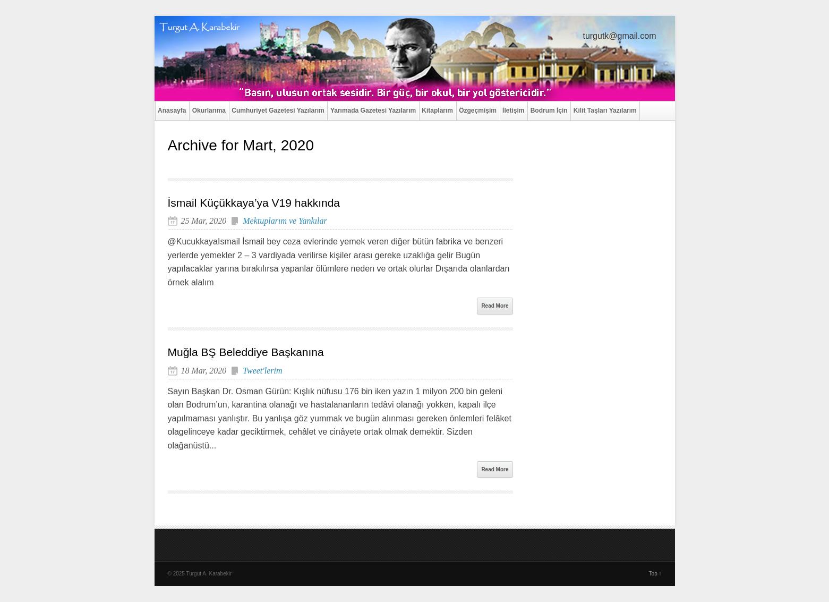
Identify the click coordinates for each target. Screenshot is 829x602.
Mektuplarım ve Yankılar (285, 220)
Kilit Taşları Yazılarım (605, 110)
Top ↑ (655, 573)
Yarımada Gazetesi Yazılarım (373, 110)
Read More (494, 306)
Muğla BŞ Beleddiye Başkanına (246, 352)
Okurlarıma (209, 110)
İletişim (513, 110)
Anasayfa (172, 110)
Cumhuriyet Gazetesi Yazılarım (278, 110)
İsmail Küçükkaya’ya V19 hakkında (254, 203)
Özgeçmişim (478, 110)
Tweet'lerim (262, 370)
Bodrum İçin (549, 110)
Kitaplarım (437, 110)
